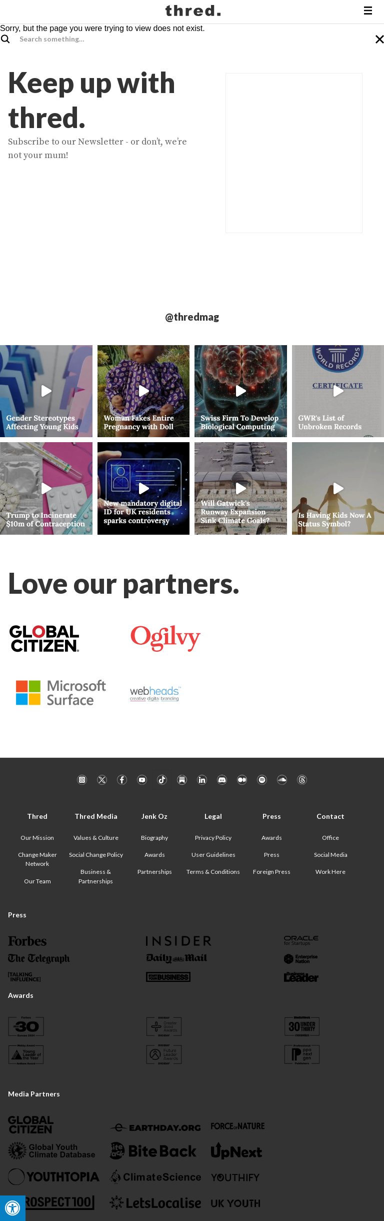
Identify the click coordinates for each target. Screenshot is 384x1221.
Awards (154, 854)
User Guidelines (214, 854)
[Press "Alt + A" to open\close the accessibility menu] (13, 1208)
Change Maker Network (37, 859)
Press (272, 854)
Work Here (331, 871)
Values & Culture (96, 837)
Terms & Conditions (213, 871)
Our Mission (37, 837)
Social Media (331, 854)
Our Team (37, 881)
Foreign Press (271, 871)
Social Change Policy (96, 854)
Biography (154, 837)
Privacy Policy (213, 837)
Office (330, 837)
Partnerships (155, 871)
